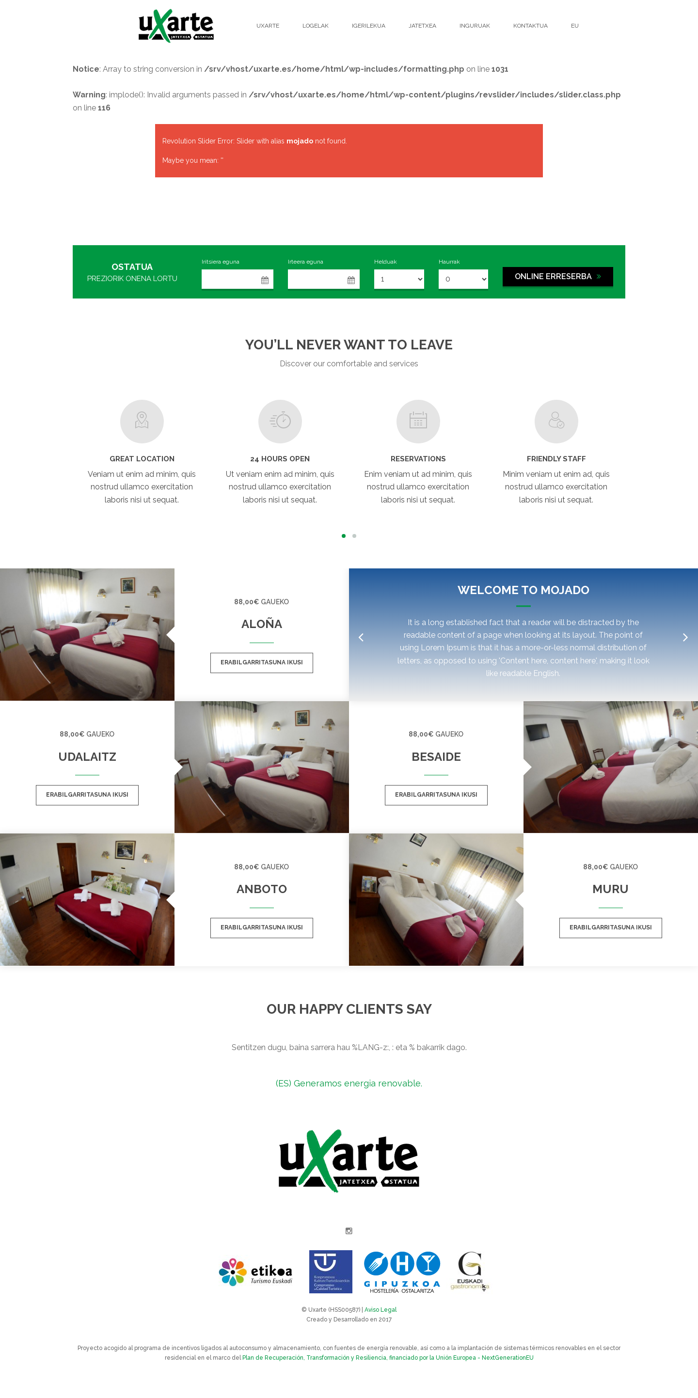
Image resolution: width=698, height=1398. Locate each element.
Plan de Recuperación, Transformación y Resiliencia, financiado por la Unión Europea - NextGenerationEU (388, 1357)
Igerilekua (368, 25)
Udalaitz (87, 757)
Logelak (315, 25)
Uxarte (267, 25)
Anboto (262, 889)
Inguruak (475, 25)
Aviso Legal (381, 1309)
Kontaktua (530, 25)
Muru (610, 889)
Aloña (261, 624)
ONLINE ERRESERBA (558, 276)
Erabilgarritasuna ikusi (262, 662)
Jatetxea (422, 25)
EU (575, 25)
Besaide (436, 757)
